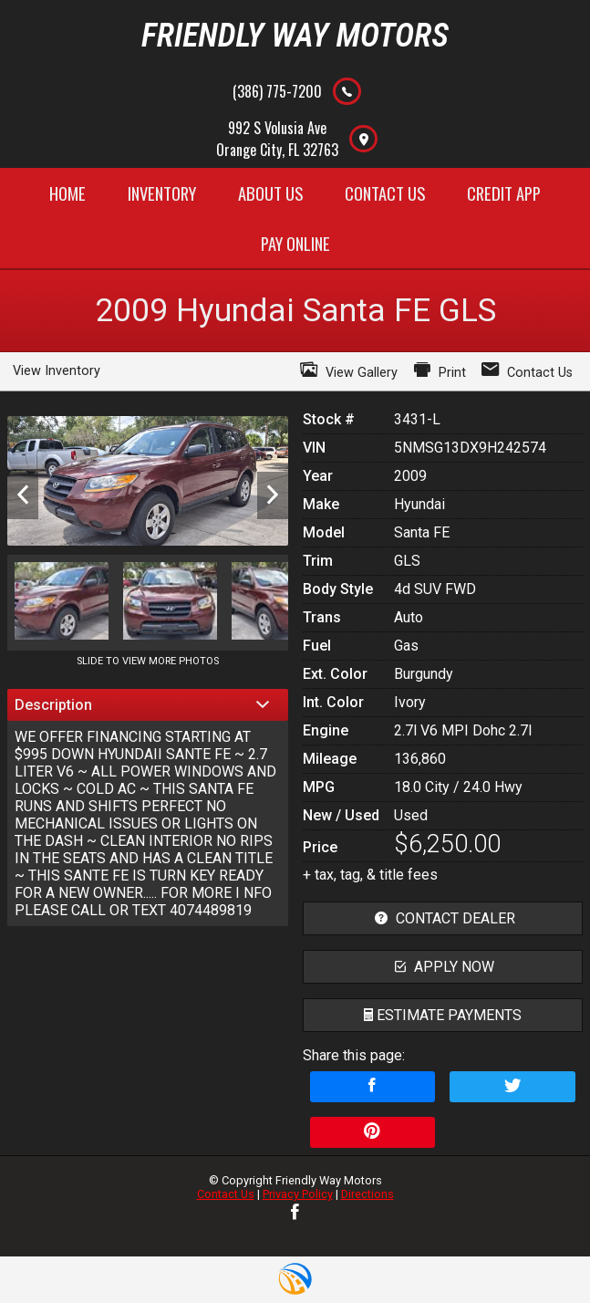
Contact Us (225, 1194)
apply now (442, 966)
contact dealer (442, 918)
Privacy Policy (298, 1194)
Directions (367, 1194)
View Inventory (56, 371)
